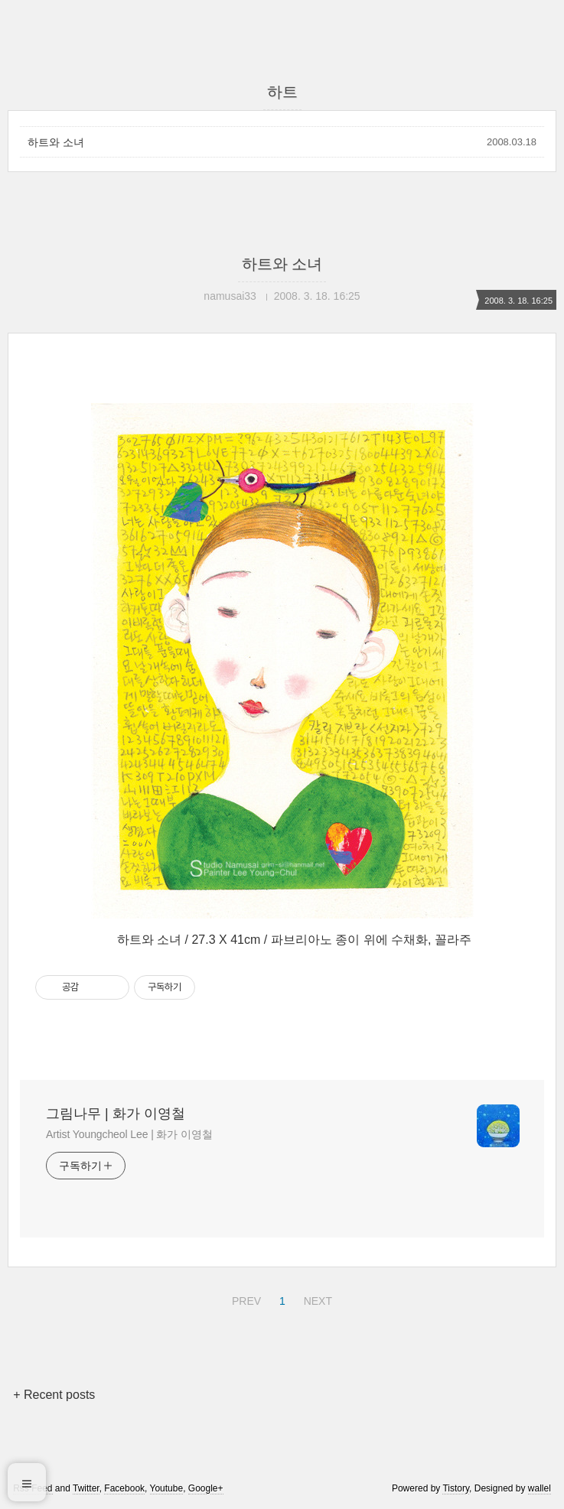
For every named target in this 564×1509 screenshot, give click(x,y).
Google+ (205, 1488)
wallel (539, 1488)
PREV (244, 1298)
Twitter (86, 1488)
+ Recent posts (54, 1394)
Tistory (455, 1488)
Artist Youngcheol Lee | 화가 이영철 (129, 1134)
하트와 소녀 (56, 142)
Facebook (124, 1488)
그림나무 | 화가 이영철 (115, 1113)
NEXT (316, 1298)
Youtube (167, 1488)
